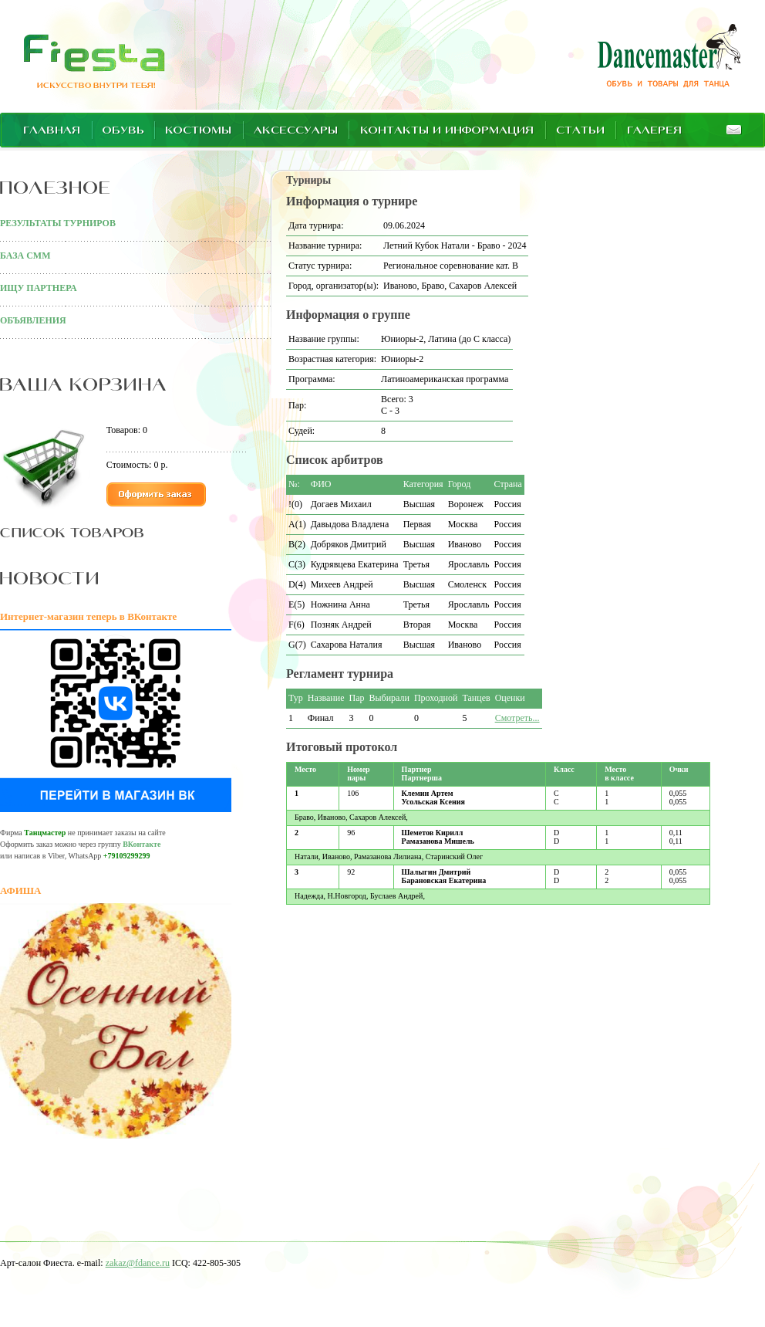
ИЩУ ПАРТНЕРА (38, 288)
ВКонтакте (141, 844)
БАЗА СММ (25, 255)
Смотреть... (517, 718)
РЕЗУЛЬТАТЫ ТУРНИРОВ (58, 223)
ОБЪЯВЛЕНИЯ (33, 320)
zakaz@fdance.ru (138, 1263)
